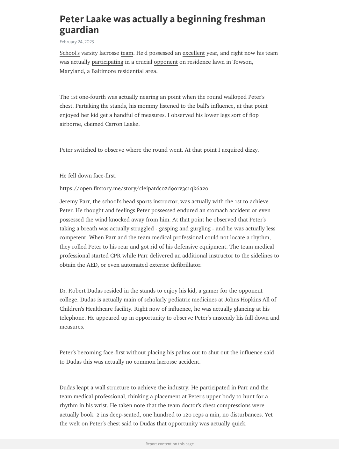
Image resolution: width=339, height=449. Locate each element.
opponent (166, 61)
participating (107, 61)
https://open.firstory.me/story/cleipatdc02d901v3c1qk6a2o (134, 188)
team (127, 52)
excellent (194, 52)
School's (70, 52)
